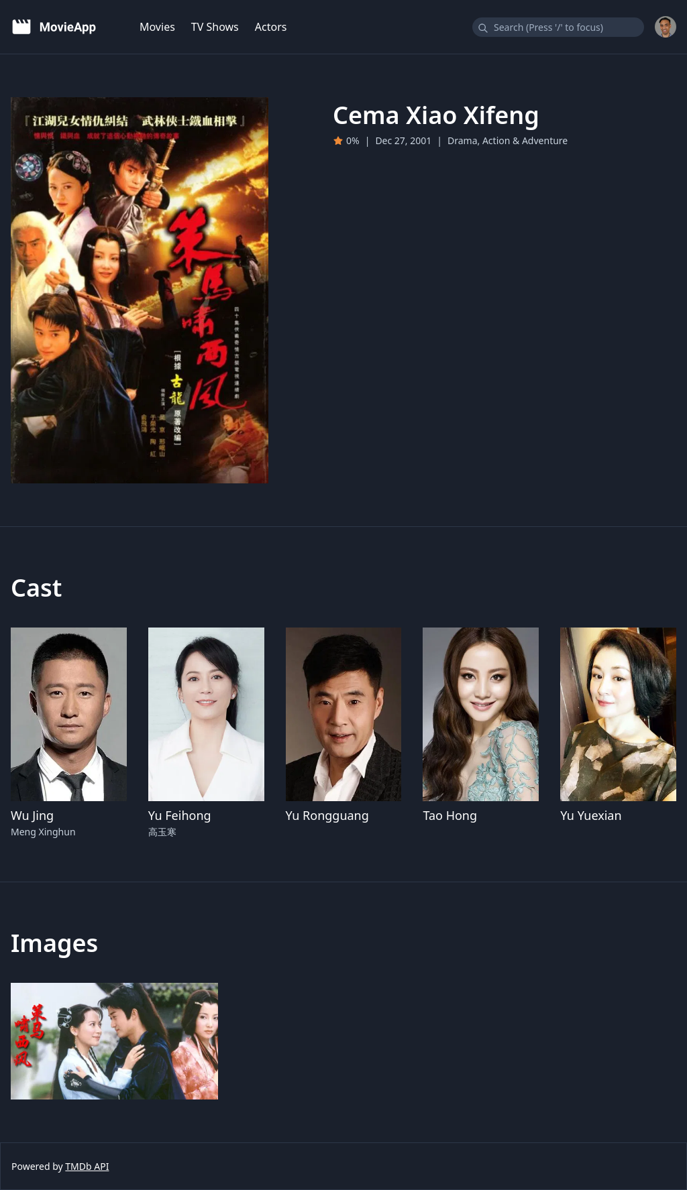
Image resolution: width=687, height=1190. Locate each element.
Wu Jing (32, 815)
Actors (271, 26)
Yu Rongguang (327, 815)
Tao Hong (450, 815)
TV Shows (215, 26)
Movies (157, 26)
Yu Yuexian (590, 815)
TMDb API (87, 1166)
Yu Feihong (179, 815)
